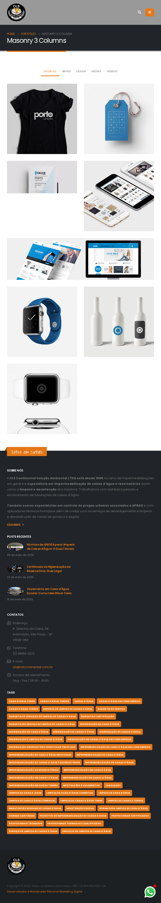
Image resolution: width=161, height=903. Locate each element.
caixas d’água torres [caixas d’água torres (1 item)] (23, 708)
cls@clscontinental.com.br (33, 667)
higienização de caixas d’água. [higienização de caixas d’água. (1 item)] (120, 731)
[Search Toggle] (139, 12)
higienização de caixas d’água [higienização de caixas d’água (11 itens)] (73, 731)
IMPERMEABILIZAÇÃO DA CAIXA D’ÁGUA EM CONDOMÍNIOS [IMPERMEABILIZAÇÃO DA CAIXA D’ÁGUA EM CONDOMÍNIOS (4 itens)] (115, 746)
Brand (66, 71)
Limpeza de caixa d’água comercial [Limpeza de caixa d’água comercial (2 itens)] (32, 800)
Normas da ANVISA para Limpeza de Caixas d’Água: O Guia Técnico (51, 547)
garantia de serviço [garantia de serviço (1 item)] (111, 708)
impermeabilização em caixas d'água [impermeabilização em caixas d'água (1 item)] (33, 777)
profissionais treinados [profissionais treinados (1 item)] (25, 823)
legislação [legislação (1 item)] (113, 785)
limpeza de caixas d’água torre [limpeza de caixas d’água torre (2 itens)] (81, 800)
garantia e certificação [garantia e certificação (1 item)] (97, 716)
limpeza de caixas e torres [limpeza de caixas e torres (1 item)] (125, 800)
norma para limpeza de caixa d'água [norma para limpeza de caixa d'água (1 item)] (123, 808)
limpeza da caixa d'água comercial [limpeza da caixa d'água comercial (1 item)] (69, 792)
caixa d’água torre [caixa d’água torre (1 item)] (22, 701)
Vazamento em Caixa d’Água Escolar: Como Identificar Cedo (49, 591)
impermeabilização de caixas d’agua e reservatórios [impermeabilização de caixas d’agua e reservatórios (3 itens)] (44, 762)
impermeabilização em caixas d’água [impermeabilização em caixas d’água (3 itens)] (87, 777)
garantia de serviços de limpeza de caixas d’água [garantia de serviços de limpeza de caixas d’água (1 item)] (42, 716)
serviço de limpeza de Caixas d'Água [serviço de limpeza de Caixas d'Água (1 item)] (33, 831)
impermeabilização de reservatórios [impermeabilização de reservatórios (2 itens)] (34, 769)
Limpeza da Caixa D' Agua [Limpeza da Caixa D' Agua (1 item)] (25, 792)
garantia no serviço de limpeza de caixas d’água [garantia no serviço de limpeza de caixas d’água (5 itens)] (42, 724)
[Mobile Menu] (149, 12)
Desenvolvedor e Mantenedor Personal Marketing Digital (44, 891)
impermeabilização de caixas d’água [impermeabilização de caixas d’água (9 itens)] (109, 762)
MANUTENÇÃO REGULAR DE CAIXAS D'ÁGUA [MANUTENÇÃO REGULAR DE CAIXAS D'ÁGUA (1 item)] (35, 808)
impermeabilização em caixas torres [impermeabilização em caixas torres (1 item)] (33, 785)
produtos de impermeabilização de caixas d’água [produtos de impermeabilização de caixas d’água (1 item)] (73, 815)
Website (112, 71)
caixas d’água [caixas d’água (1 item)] (83, 701)
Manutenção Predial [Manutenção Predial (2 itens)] (80, 808)
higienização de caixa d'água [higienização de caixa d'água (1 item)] (28, 731)
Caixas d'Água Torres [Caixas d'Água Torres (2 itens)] (54, 701)
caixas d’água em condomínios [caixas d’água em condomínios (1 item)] (119, 701)
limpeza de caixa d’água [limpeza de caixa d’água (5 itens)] (114, 792)
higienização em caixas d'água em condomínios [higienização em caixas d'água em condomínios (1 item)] (99, 739)
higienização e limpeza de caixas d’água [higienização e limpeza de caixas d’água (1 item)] (35, 739)
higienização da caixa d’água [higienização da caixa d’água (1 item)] (99, 724)
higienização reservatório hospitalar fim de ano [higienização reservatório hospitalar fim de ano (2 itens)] (42, 746)
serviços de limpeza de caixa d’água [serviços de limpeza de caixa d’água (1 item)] (86, 831)
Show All (50, 71)
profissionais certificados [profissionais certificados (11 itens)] (130, 815)
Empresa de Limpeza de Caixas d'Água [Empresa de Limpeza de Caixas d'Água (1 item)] (67, 708)
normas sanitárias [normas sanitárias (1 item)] (22, 815)
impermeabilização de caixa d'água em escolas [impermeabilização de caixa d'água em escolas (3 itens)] (40, 754)
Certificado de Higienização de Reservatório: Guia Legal (48, 569)
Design (81, 71)
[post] (15, 546)
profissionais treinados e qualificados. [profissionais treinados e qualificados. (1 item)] (74, 823)
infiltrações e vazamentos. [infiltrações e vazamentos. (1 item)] (81, 785)
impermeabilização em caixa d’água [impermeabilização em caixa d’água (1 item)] (87, 769)
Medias (96, 71)
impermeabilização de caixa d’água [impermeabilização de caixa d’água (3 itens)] (99, 754)
